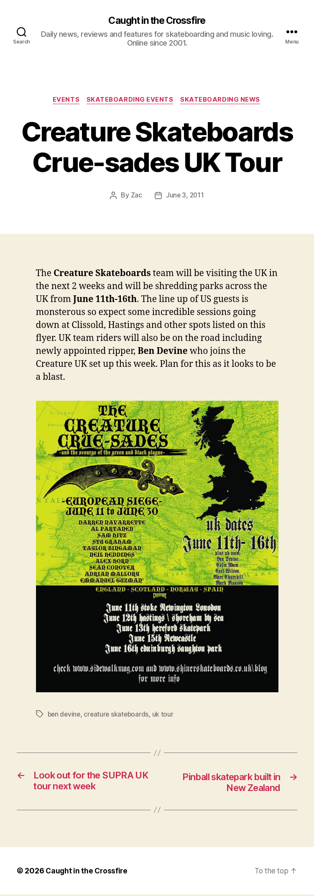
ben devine (65, 715)
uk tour (165, 715)
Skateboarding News (222, 101)
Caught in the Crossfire (157, 21)
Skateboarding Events (130, 101)
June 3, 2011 (184, 196)
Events (65, 101)
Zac (135, 196)
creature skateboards (118, 715)
